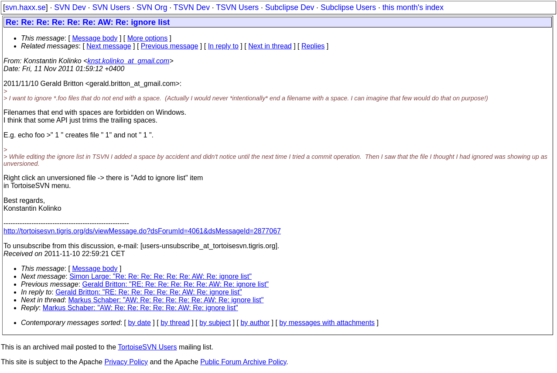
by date (139, 322)
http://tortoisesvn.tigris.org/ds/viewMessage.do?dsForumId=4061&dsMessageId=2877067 (142, 231)
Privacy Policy (126, 362)
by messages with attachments (327, 322)
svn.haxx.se (25, 7)
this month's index (413, 7)
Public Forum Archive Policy (243, 362)
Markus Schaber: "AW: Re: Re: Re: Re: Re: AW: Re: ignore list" (166, 300)
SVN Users (111, 7)
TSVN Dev (192, 7)
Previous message (169, 46)
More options (147, 38)
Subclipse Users (348, 7)
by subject (215, 322)
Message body (94, 38)
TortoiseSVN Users (147, 347)
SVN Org (152, 7)
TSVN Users (237, 7)
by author (255, 322)
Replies (313, 46)
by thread (175, 322)
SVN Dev (69, 7)
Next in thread (270, 46)
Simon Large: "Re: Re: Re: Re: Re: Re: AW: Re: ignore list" (160, 276)
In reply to (223, 46)
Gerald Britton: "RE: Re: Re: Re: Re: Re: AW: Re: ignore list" (175, 284)
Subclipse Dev (289, 7)
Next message (108, 46)
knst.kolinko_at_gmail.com (129, 61)
